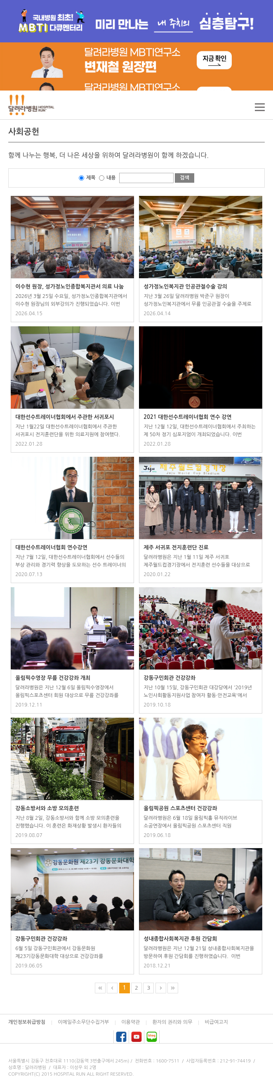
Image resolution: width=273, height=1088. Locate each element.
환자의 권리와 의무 (172, 1022)
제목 (91, 177)
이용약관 (130, 1022)
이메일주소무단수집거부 (83, 1022)
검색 (184, 177)
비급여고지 (216, 1022)
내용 (111, 177)
